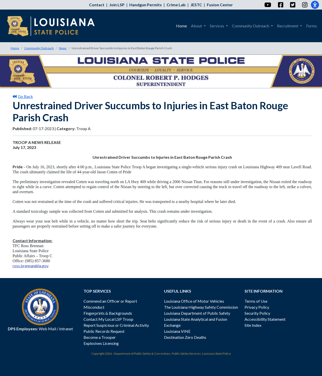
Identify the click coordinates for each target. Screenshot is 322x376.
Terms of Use (256, 301)
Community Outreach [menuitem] (251, 25)
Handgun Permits (145, 4)
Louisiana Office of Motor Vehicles (194, 301)
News (63, 48)
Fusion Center (220, 4)
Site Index (253, 325)
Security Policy (257, 313)
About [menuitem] (197, 25)
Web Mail (47, 328)
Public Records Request (104, 331)
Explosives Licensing (101, 343)
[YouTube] (267, 5)
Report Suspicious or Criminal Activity (116, 325)
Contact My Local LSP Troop (108, 319)
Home (15, 48)
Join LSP (117, 4)
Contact (96, 4)
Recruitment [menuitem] (288, 25)
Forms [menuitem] (311, 25)
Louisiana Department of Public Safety (197, 313)
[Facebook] (280, 5)
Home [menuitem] (181, 25)
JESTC (196, 4)
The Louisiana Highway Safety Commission (201, 307)
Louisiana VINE (177, 331)
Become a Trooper (100, 337)
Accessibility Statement (265, 319)
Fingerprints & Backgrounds (108, 313)
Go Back (23, 96)
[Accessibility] (315, 5)
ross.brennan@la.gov (31, 265)
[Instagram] (304, 5)
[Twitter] (292, 5)
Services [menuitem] (217, 25)
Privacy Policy (257, 307)
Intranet (66, 328)
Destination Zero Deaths (185, 337)
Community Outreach (39, 48)
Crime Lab (176, 4)
